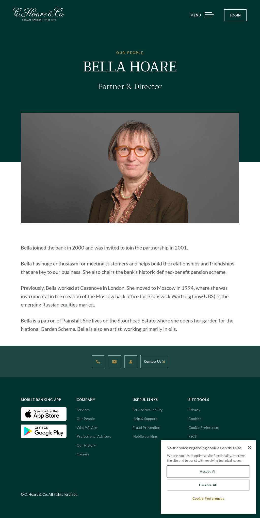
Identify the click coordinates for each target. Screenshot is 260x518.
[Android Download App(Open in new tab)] (44, 431)
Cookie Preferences (203, 427)
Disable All (208, 485)
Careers (83, 454)
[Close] (249, 447)
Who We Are (87, 427)
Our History (86, 445)
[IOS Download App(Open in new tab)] (44, 413)
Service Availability (147, 410)
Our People (86, 418)
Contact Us (154, 361)
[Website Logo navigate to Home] (38, 14)
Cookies (194, 418)
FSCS (192, 436)
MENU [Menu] (200, 15)
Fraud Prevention (146, 427)
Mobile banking (145, 436)
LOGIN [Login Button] (235, 15)
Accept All (208, 471)
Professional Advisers (94, 436)
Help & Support (145, 418)
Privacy (194, 410)
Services (83, 410)
